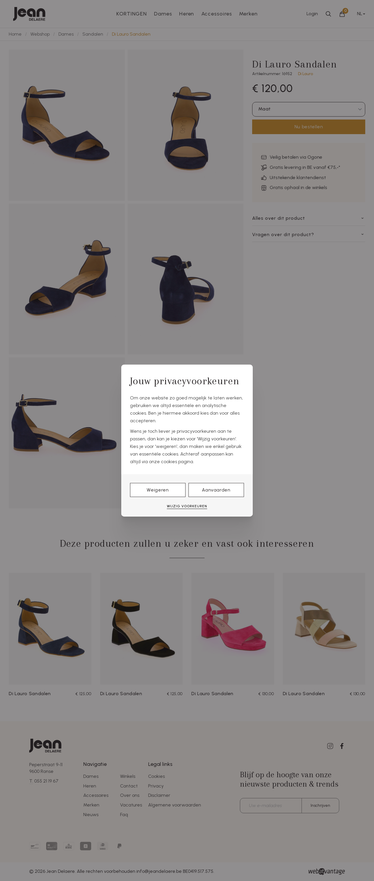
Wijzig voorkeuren (187, 506)
